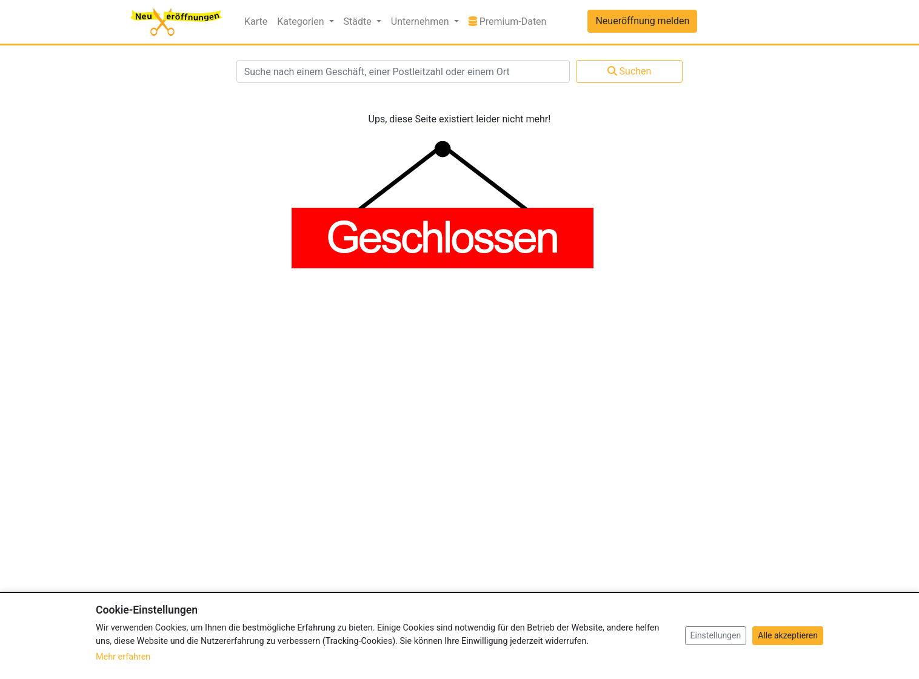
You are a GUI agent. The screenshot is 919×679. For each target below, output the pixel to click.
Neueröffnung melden (642, 21)
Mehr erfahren (123, 657)
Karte (255, 21)
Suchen (629, 71)
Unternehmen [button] (421, 21)
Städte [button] (359, 21)
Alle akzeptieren (788, 635)
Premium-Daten (510, 20)
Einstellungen (715, 635)
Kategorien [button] (301, 21)
